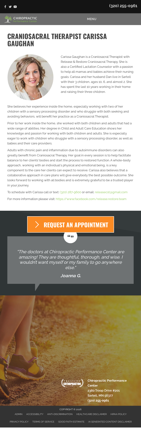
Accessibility (34, 414)
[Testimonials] (70, 260)
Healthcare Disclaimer (91, 414)
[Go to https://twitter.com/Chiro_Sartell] (10, 7)
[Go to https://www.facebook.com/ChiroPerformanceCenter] (5, 7)
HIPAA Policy (118, 414)
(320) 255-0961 (123, 5)
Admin (18, 414)
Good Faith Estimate (71, 421)
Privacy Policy (19, 421)
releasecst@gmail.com (111, 192)
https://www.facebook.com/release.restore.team (91, 199)
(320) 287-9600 (70, 192)
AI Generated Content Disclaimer (110, 421)
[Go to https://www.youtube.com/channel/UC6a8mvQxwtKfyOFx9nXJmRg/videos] (15, 7)
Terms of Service (43, 421)
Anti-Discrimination (60, 414)
